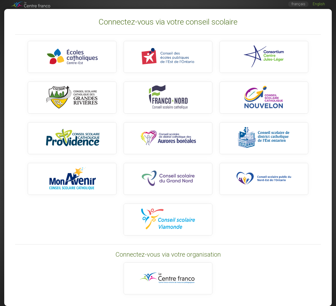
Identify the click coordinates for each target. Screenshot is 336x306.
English (319, 4)
